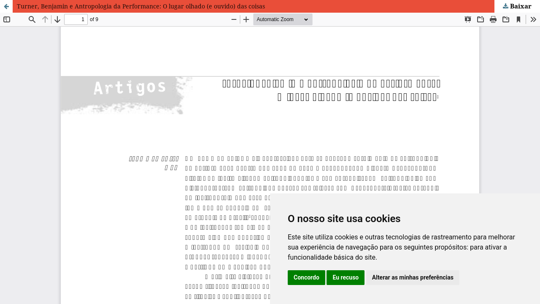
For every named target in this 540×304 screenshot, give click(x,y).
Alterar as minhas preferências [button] (413, 277)
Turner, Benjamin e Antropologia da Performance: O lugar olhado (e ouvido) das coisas (141, 6)
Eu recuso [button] (345, 277)
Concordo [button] (306, 277)
